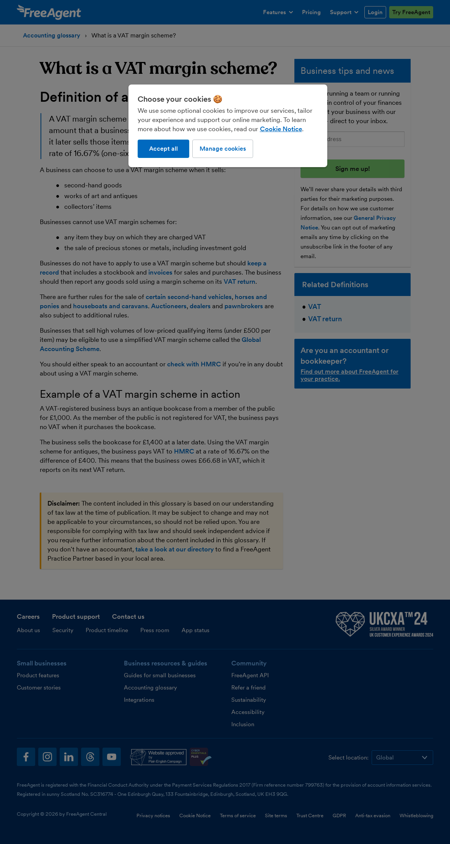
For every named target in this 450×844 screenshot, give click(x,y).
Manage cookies (223, 148)
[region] (227, 126)
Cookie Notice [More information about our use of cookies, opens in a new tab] (281, 129)
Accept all (163, 148)
